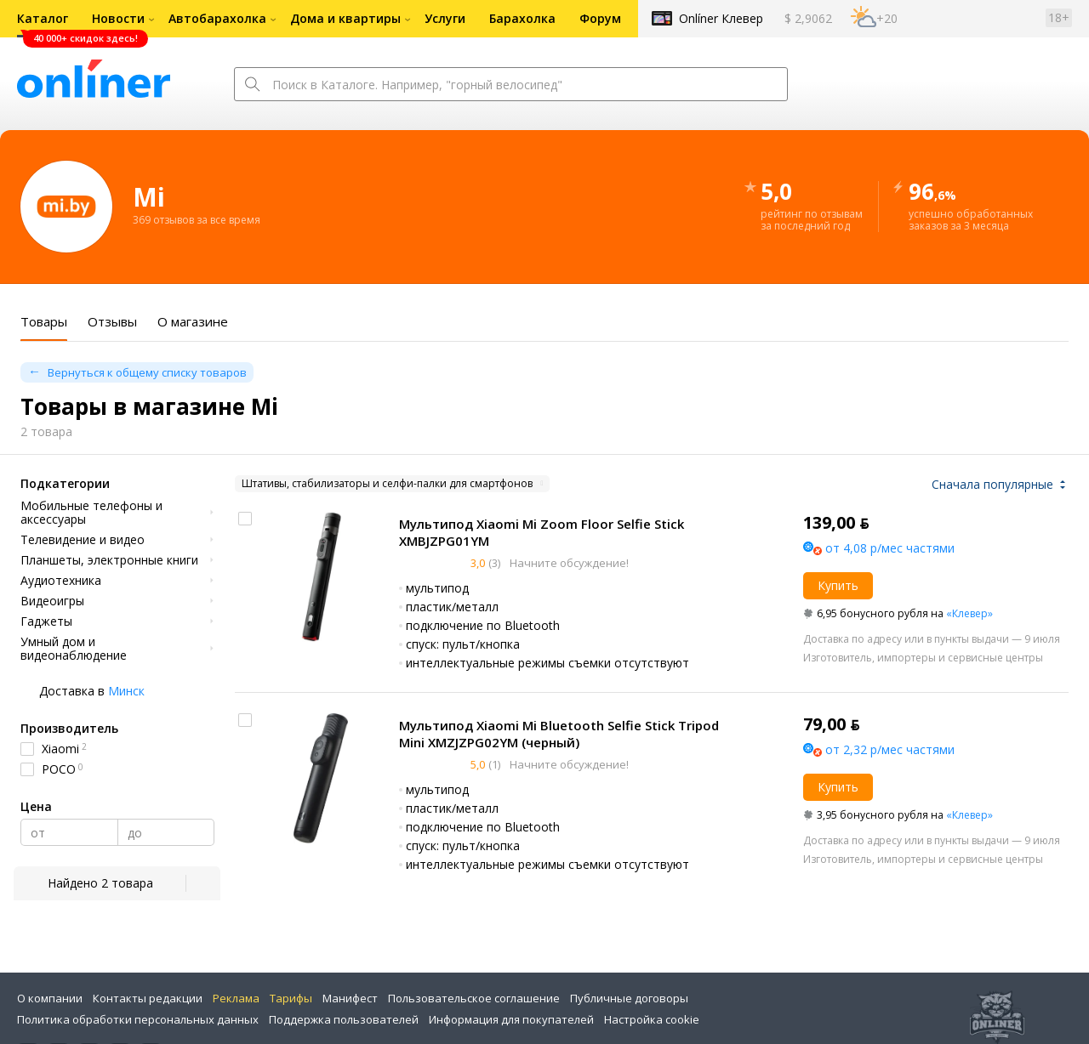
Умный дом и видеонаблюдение (73, 648)
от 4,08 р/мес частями (890, 548)
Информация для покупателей (511, 1019)
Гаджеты (46, 621)
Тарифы (291, 998)
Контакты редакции (147, 998)
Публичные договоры (629, 998)
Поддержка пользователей (344, 1019)
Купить (838, 585)
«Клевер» (969, 613)
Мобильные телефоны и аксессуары (91, 512)
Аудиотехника (60, 580)
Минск (126, 691)
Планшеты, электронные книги (109, 560)
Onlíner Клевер (721, 18)
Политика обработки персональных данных (138, 1019)
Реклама (236, 998)
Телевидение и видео (82, 540)
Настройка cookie (651, 1019)
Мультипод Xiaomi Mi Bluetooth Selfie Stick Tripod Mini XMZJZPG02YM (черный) (559, 734)
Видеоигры (52, 601)
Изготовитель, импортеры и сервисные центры (923, 657)
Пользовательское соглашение (474, 998)
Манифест (350, 998)
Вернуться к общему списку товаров (147, 372)
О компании (50, 998)
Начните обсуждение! (568, 562)
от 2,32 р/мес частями (890, 749)
